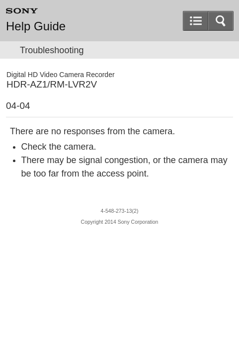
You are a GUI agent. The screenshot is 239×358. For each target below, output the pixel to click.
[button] (220, 20)
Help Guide (36, 26)
